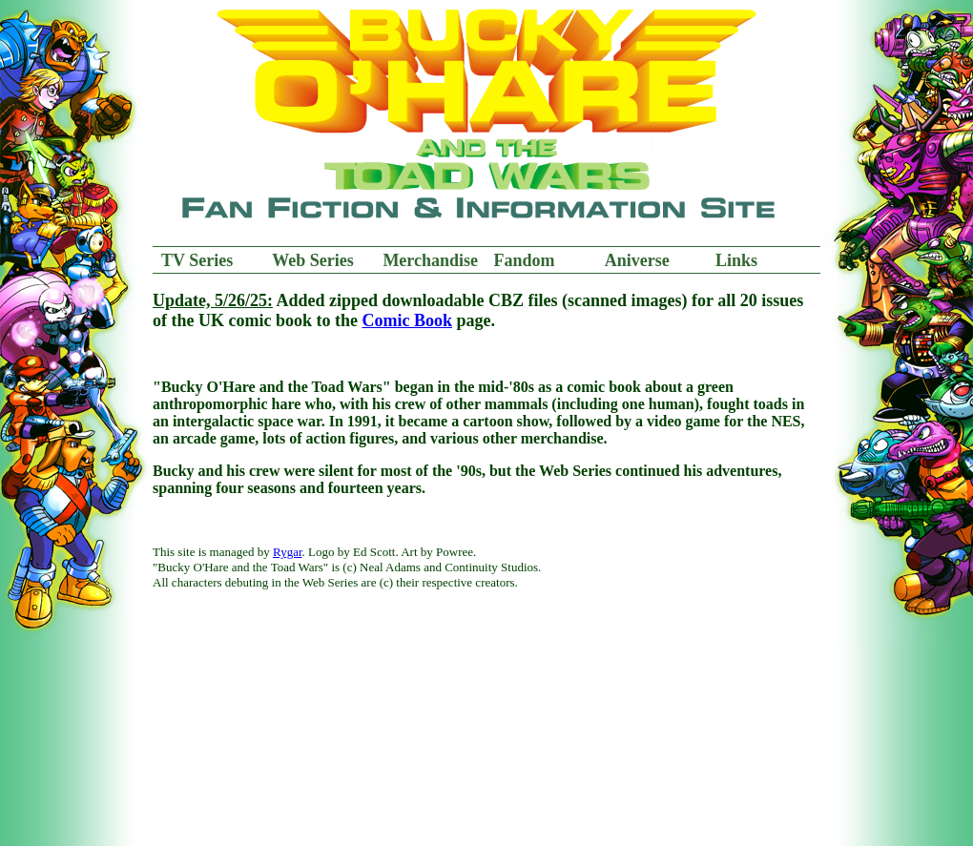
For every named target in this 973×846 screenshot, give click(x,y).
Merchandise (430, 260)
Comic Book (407, 320)
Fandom (524, 260)
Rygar (287, 552)
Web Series (313, 260)
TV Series (197, 260)
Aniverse (637, 260)
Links (736, 260)
